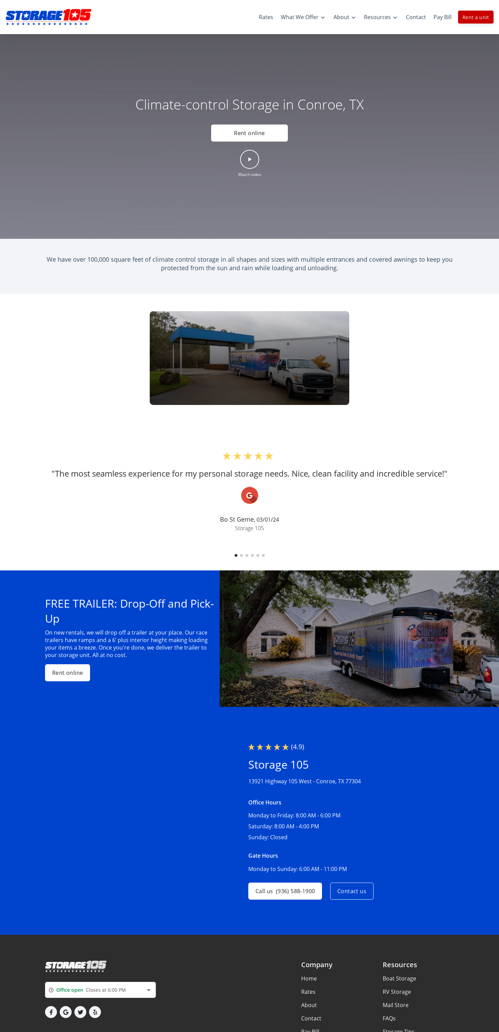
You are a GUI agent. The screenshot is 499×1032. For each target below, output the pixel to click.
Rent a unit (476, 17)
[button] (249, 164)
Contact (311, 1018)
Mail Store (396, 1005)
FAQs (389, 1018)
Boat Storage (399, 978)
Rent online (249, 133)
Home (309, 978)
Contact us (351, 891)
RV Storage (397, 991)
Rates (308, 991)
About (309, 1005)
